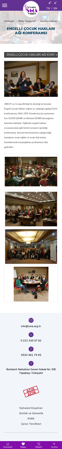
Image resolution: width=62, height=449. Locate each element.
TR (48, 8)
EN (55, 8)
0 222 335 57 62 (31, 340)
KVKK (31, 418)
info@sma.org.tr (31, 326)
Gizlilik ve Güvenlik (31, 413)
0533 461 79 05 (31, 355)
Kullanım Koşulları (31, 408)
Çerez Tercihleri (31, 424)
